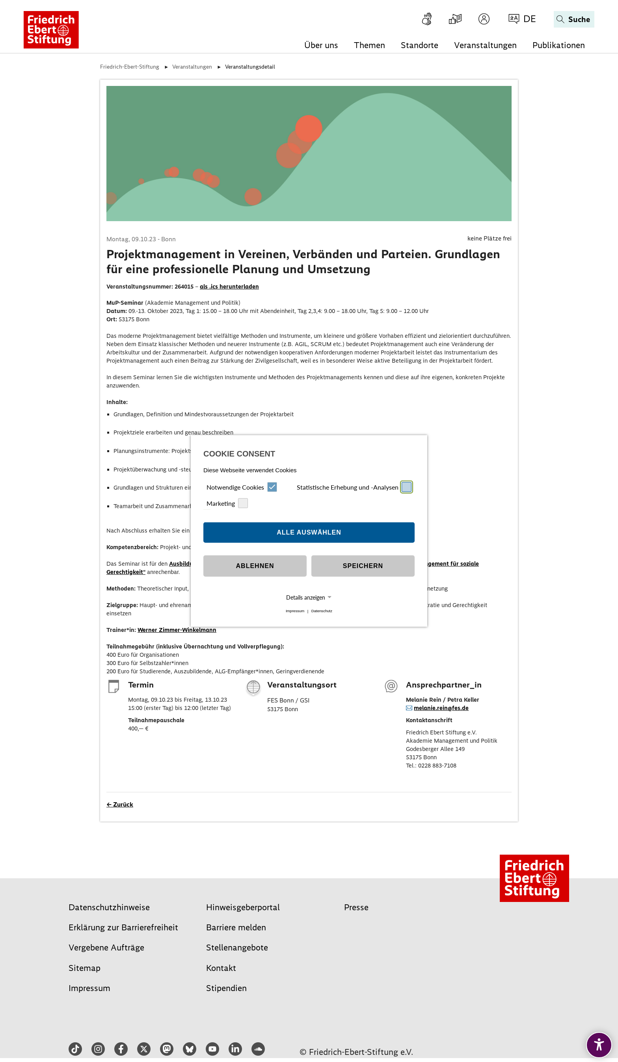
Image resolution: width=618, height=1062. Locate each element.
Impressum (295, 611)
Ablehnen (255, 566)
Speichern (363, 566)
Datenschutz (321, 611)
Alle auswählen (309, 532)
